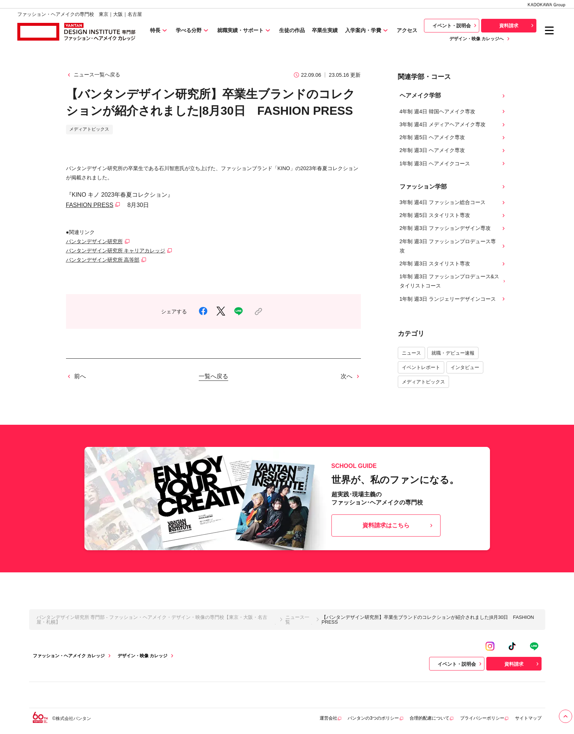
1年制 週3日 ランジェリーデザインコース (453, 299)
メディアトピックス (423, 382)
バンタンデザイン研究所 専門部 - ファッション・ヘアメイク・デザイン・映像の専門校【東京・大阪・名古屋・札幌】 (151, 619)
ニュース (411, 353)
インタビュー (464, 367)
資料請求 (517, 25)
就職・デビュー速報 (452, 353)
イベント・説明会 (455, 25)
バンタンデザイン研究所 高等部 (103, 260)
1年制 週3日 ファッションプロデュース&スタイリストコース (453, 281)
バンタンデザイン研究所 (94, 241)
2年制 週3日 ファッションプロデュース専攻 (453, 246)
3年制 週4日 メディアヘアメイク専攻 (453, 124)
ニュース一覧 (297, 619)
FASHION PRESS (90, 205)
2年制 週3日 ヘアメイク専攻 (453, 150)
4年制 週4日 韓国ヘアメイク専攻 (453, 111)
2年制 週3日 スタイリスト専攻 (453, 264)
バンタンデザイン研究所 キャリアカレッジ (116, 251)
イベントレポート (421, 367)
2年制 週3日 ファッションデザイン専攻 (453, 228)
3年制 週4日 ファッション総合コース (453, 202)
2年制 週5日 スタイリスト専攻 (453, 215)
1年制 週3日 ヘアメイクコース (453, 164)
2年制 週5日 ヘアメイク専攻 (453, 137)
